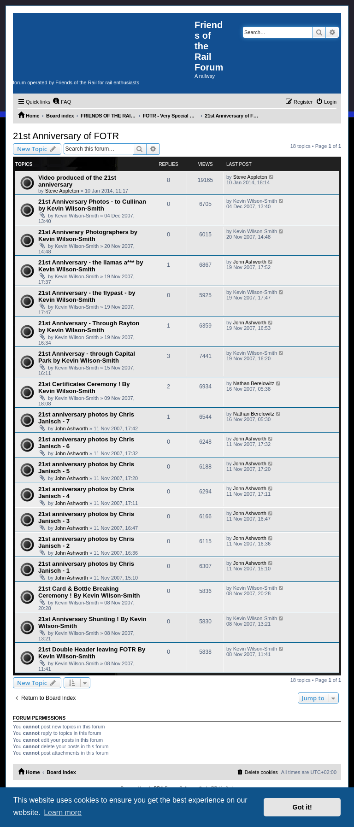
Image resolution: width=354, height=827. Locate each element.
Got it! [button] (302, 807)
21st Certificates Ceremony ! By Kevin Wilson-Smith (84, 387)
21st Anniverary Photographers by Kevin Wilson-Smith (87, 235)
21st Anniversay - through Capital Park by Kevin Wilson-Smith (86, 357)
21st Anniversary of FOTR (66, 136)
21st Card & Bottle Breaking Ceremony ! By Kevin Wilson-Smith (89, 592)
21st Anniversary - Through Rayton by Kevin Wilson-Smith (88, 327)
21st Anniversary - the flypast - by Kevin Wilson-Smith (87, 296)
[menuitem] (62, 101)
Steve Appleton (62, 191)
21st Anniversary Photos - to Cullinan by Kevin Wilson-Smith (92, 205)
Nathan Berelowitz (253, 383)
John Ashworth (249, 261)
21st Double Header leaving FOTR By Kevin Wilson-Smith (91, 653)
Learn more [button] (63, 812)
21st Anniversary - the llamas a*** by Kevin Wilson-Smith (90, 266)
